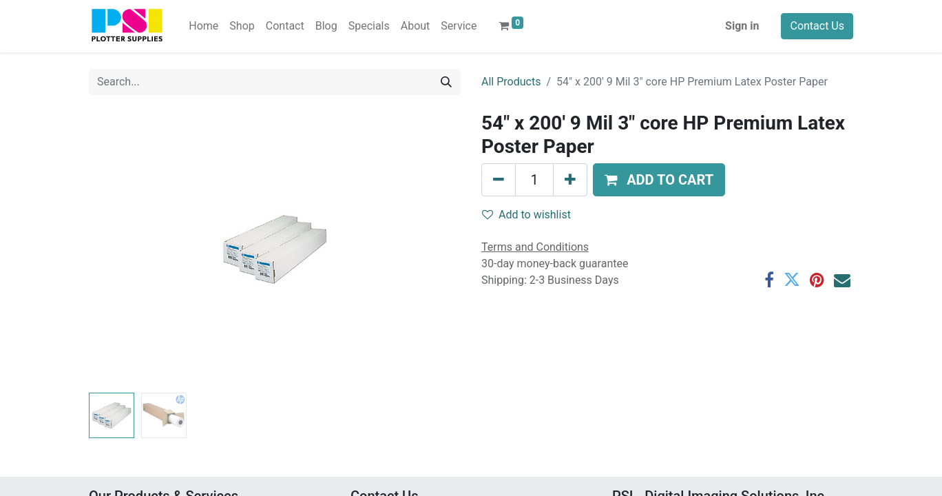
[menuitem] (203, 26)
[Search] (446, 82)
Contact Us (817, 25)
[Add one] (570, 179)
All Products (511, 81)
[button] (659, 179)
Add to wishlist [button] (526, 214)
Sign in (742, 25)
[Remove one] (498, 179)
